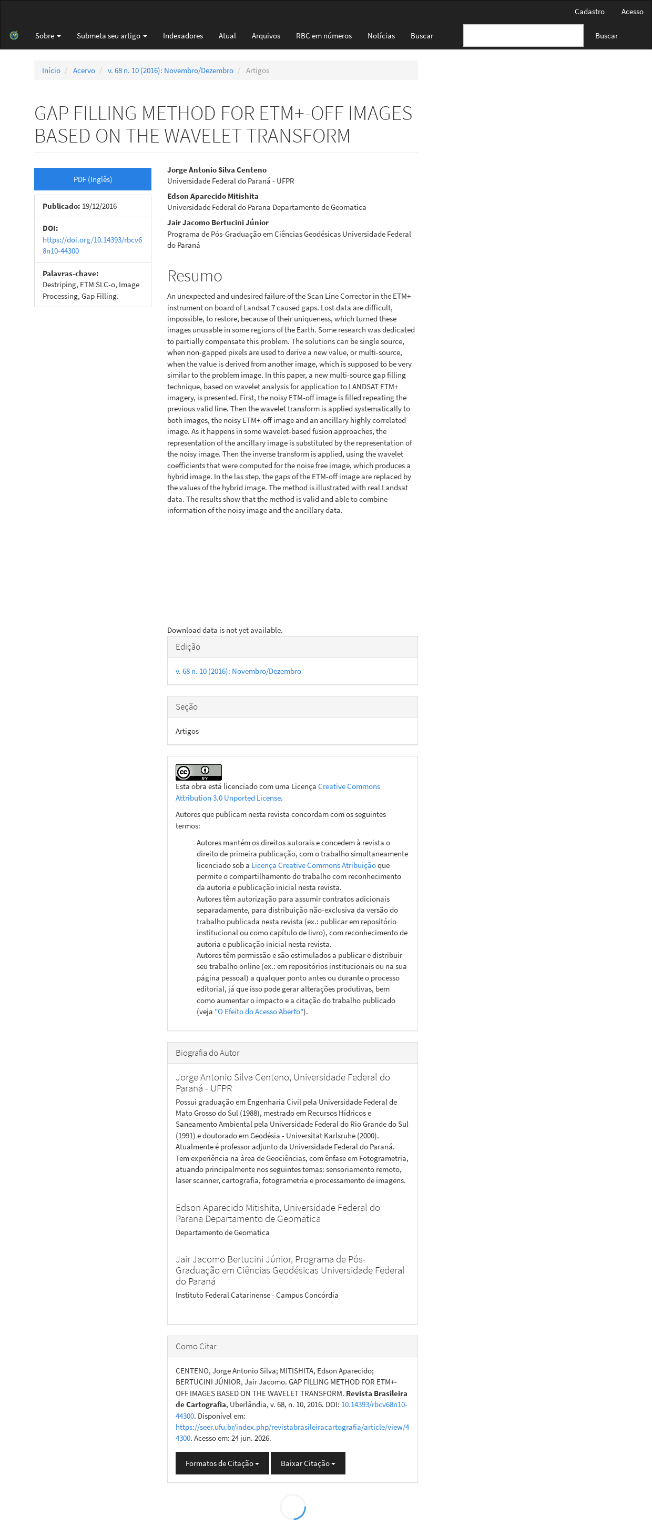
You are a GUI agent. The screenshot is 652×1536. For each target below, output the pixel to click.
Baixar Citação (308, 1463)
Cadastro (590, 11)
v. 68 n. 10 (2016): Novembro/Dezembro (170, 70)
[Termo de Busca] (523, 35)
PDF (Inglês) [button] (93, 179)
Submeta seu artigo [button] (112, 36)
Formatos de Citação (222, 1463)
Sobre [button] (48, 36)
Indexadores (183, 36)
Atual (227, 36)
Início (51, 70)
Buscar (422, 36)
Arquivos (266, 36)
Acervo (84, 70)
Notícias (381, 36)
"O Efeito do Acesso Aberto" (259, 1011)
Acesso (633, 11)
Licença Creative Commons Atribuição (313, 865)
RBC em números (324, 36)
